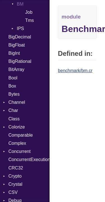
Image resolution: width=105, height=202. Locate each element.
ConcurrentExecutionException (29, 159)
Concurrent (19, 151)
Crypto (15, 176)
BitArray (16, 69)
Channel (16, 102)
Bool (12, 77)
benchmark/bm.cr (75, 70)
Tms (29, 20)
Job (28, 12)
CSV (13, 192)
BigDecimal (19, 37)
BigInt (14, 53)
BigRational (19, 61)
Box (12, 86)
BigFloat (16, 45)
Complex (17, 143)
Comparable (20, 135)
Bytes (14, 94)
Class (14, 118)
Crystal (15, 184)
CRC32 (15, 168)
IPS (20, 28)
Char (13, 110)
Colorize (16, 127)
